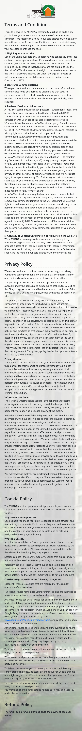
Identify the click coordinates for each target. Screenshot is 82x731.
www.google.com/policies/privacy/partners (27, 619)
